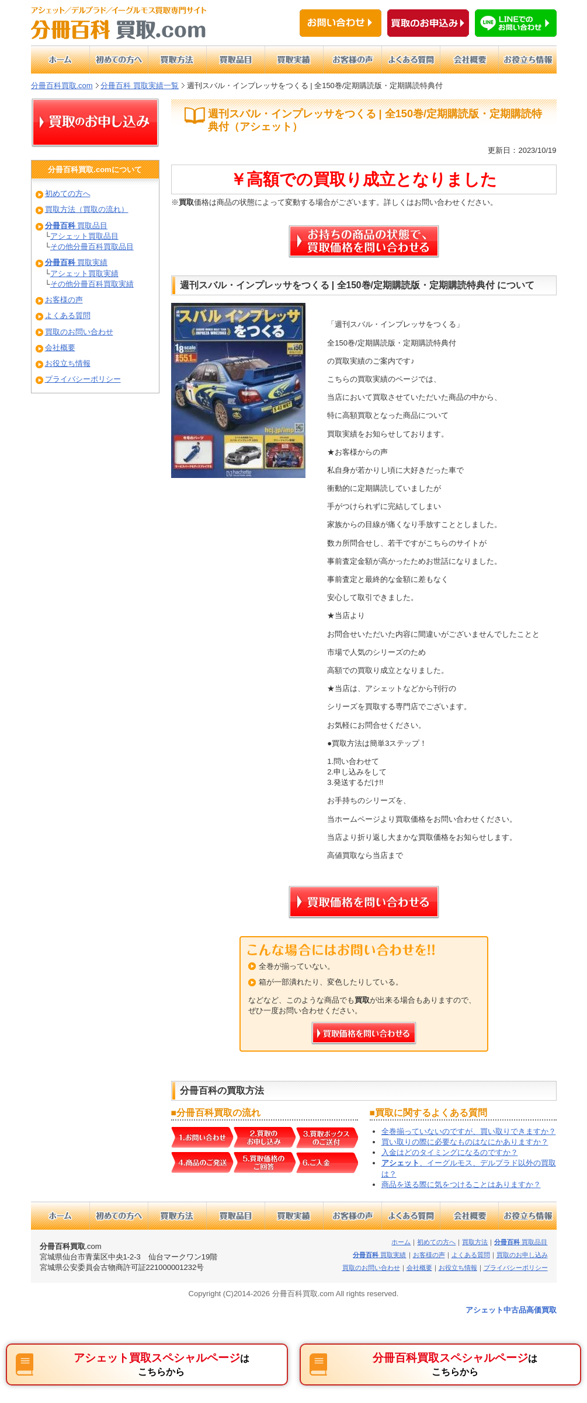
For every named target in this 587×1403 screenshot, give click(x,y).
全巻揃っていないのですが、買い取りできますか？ (468, 1131)
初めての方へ (68, 193)
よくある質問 (68, 315)
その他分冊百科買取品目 (92, 246)
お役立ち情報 (68, 363)
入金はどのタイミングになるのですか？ (449, 1152)
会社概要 (60, 347)
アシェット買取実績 (84, 273)
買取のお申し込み (522, 1254)
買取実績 (76, 262)
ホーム (401, 1241)
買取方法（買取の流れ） (86, 209)
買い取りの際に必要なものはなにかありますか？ (464, 1141)
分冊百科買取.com (62, 85)
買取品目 (76, 225)
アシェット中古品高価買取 (511, 1310)
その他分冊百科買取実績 (92, 284)
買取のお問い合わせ (79, 331)
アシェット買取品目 (84, 236)
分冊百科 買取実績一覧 (139, 85)
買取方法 (475, 1241)
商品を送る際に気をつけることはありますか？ (461, 1184)
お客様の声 (64, 299)
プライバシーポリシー (83, 379)
